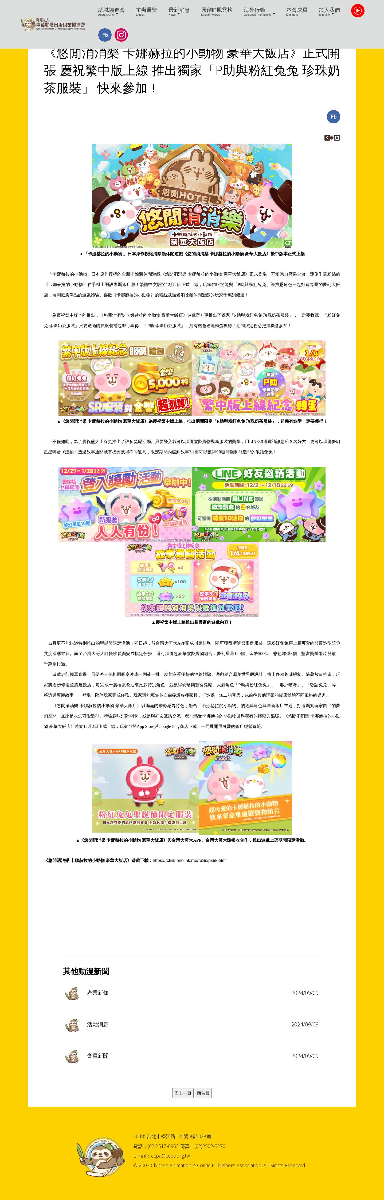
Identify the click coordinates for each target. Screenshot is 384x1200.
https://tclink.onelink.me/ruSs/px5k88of (189, 860)
